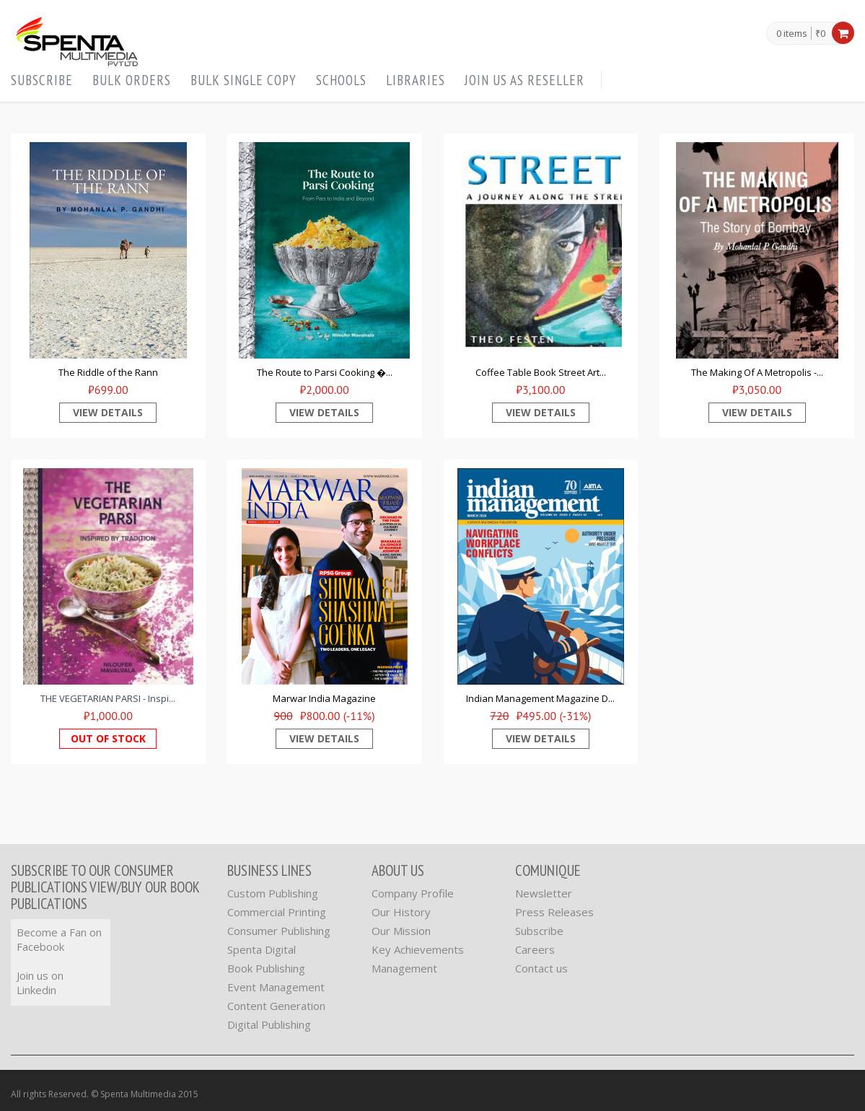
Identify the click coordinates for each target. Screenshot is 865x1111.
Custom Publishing (272, 893)
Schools (341, 80)
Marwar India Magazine (324, 698)
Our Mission (401, 930)
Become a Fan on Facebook (59, 939)
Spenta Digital (261, 949)
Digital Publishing (269, 1024)
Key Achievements (418, 949)
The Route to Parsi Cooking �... (324, 372)
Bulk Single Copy (243, 80)
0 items (791, 34)
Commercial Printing (276, 912)
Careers (535, 949)
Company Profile (413, 893)
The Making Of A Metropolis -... (757, 372)
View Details (108, 412)
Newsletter (543, 893)
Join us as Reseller (524, 80)
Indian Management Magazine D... (540, 698)
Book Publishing (266, 968)
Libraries (415, 80)
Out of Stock (108, 738)
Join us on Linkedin (40, 982)
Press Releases (554, 912)
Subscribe (42, 80)
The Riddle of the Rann (108, 372)
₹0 (820, 33)
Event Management (276, 987)
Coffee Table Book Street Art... (540, 372)
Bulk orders (131, 80)
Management (404, 968)
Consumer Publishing (278, 930)
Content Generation (276, 1005)
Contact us (541, 968)
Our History (401, 912)
